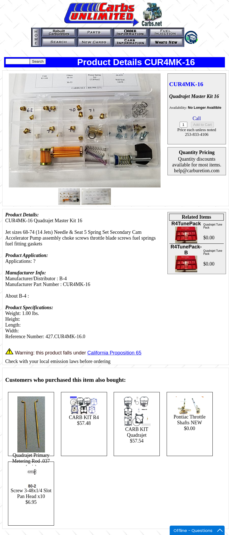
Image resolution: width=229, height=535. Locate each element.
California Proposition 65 (114, 353)
